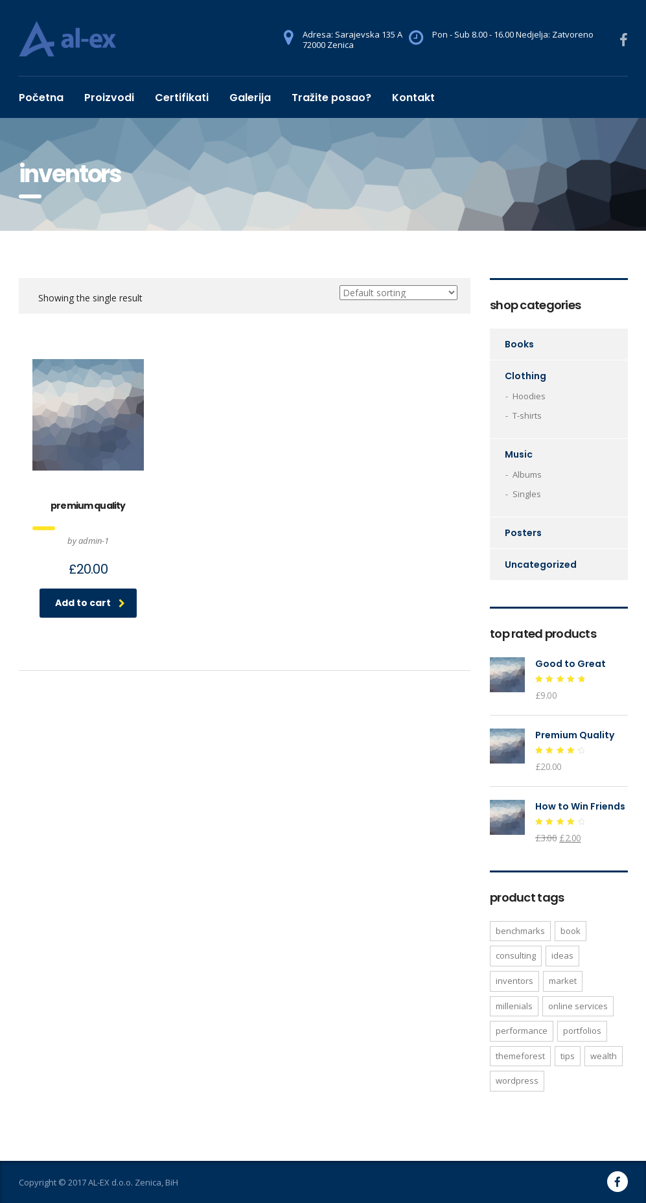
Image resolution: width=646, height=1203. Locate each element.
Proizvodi (109, 97)
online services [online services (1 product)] (578, 1006)
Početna (41, 97)
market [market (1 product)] (563, 981)
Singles (527, 494)
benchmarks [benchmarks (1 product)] (520, 931)
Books (519, 344)
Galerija (250, 97)
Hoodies (529, 396)
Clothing (525, 375)
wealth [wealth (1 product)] (603, 1056)
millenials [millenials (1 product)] (514, 1006)
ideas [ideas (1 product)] (562, 955)
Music (519, 454)
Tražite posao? (331, 97)
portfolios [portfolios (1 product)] (582, 1030)
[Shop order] (398, 292)
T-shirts (527, 415)
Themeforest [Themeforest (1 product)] (520, 1056)
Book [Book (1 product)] (570, 931)
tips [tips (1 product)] (567, 1056)
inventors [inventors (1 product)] (514, 981)
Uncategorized (541, 564)
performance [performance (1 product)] (522, 1030)
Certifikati (182, 97)
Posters (523, 532)
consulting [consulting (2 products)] (516, 955)
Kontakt (413, 97)
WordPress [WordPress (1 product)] (517, 1080)
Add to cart (90, 602)
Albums (527, 474)
